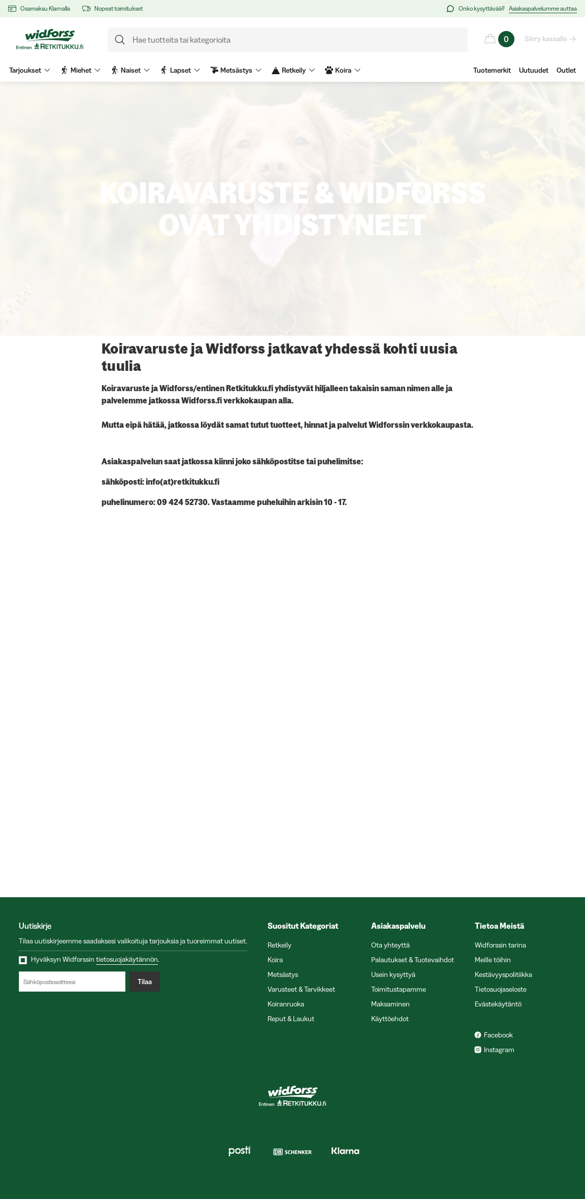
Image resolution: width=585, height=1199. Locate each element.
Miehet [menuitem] (80, 70)
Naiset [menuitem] (130, 70)
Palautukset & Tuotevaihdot (412, 959)
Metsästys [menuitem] (236, 70)
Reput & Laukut (291, 1018)
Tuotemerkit (492, 70)
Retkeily (279, 945)
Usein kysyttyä (393, 974)
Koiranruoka (286, 1003)
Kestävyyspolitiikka (503, 974)
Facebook (498, 1034)
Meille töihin (493, 959)
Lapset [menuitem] (180, 70)
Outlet (566, 70)
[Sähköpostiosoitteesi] (72, 981)
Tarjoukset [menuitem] (29, 70)
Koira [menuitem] (343, 70)
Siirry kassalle (546, 38)
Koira (275, 959)
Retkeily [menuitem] (293, 70)
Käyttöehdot (390, 1018)
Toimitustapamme (398, 989)
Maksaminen (390, 1003)
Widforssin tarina (500, 945)
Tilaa (144, 981)
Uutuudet (533, 70)
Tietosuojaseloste (501, 989)
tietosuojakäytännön (127, 959)
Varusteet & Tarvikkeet (301, 989)
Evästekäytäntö (498, 1003)
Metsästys (283, 974)
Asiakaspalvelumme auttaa (543, 8)
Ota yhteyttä (390, 945)
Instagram (499, 1049)
